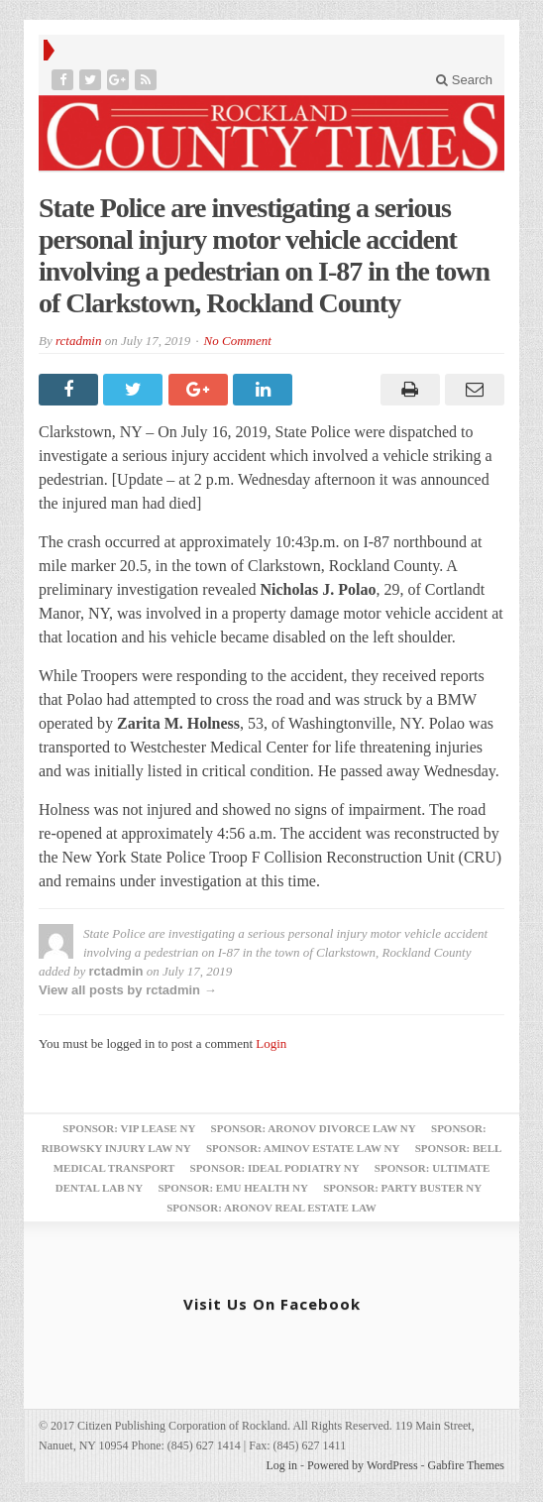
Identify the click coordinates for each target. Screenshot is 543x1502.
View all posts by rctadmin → (128, 989)
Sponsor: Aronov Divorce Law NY (313, 1128)
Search (464, 79)
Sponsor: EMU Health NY (232, 1188)
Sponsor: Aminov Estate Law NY (302, 1148)
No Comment (238, 340)
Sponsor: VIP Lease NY (128, 1128)
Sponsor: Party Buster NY (402, 1188)
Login (271, 1043)
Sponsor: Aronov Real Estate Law (271, 1207)
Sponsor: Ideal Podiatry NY (275, 1168)
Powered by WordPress (362, 1465)
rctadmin (78, 340)
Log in (281, 1465)
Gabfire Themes (466, 1465)
